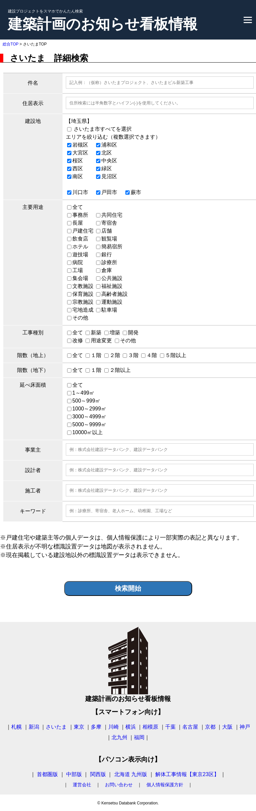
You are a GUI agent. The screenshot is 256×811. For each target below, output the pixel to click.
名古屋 (190, 727)
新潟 (34, 727)
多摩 (96, 727)
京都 (210, 727)
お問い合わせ (119, 784)
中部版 (74, 774)
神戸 (245, 727)
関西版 (98, 774)
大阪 (227, 727)
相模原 (150, 727)
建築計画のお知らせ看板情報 (102, 24)
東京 (79, 727)
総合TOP (10, 44)
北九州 (119, 737)
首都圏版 (47, 774)
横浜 (130, 727)
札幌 (16, 727)
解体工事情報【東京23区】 (187, 774)
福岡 (139, 737)
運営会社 (82, 784)
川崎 (113, 727)
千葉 (170, 727)
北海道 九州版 (130, 774)
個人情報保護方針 (164, 784)
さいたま (56, 727)
